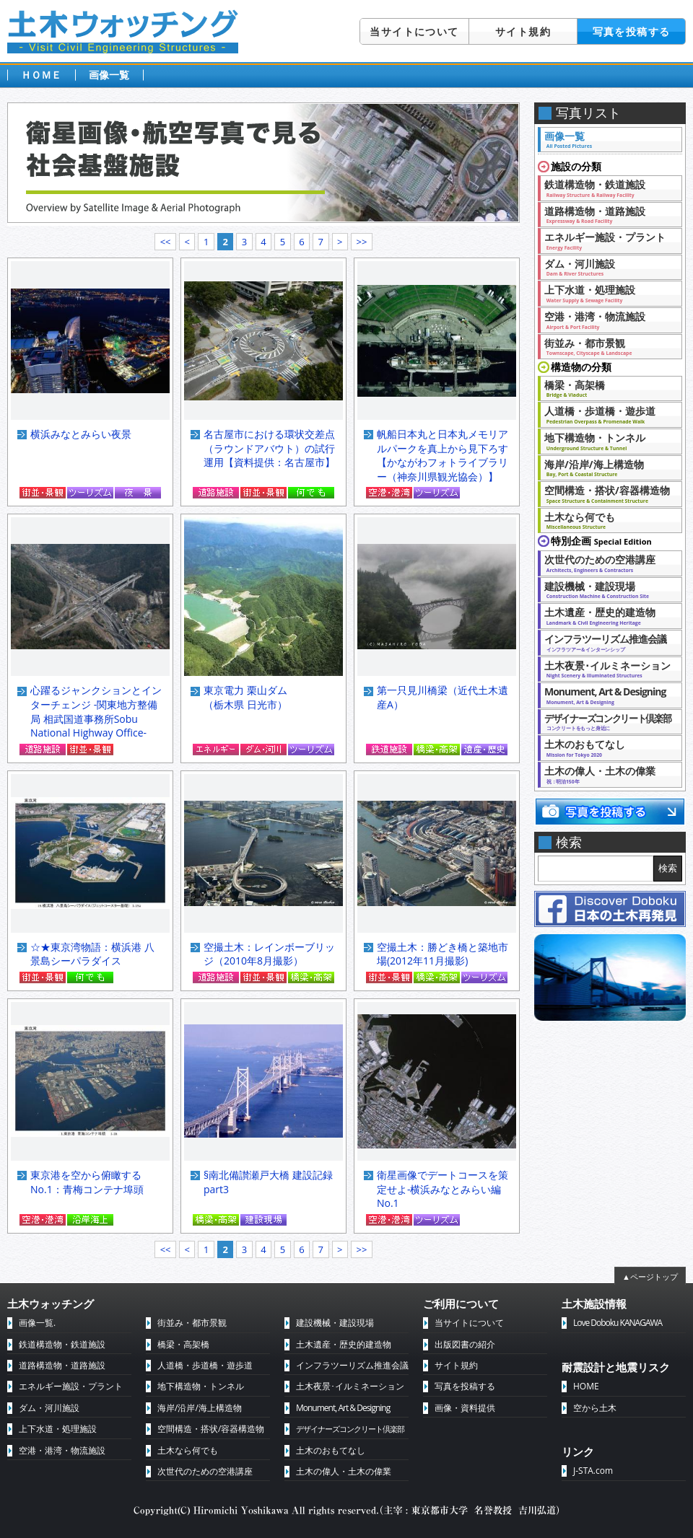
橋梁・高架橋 (605, 388)
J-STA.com (593, 1470)
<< (165, 241)
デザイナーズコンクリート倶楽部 (350, 1428)
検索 (667, 868)
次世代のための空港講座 (605, 563)
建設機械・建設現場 (605, 589)
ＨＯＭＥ (41, 75)
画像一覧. (37, 1323)
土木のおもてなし (605, 747)
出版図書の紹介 (465, 1344)
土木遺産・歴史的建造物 (605, 615)
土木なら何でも (605, 520)
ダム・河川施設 (605, 267)
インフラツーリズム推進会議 (605, 642)
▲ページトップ (650, 1276)
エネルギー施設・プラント (605, 240)
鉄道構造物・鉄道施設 (605, 187)
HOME (586, 1386)
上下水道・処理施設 (605, 293)
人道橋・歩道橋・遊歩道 (605, 414)
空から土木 (594, 1408)
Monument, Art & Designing (605, 695)
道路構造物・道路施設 (605, 214)
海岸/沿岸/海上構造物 (605, 467)
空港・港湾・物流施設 (605, 319)
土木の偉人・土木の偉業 (605, 774)
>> (361, 241)
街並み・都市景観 (605, 346)
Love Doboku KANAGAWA (617, 1323)
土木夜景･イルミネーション (607, 669)
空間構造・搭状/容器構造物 (607, 493)
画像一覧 (109, 75)
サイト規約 (523, 31)
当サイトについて (414, 31)
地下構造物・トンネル (605, 441)
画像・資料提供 (465, 1408)
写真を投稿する (632, 31)
